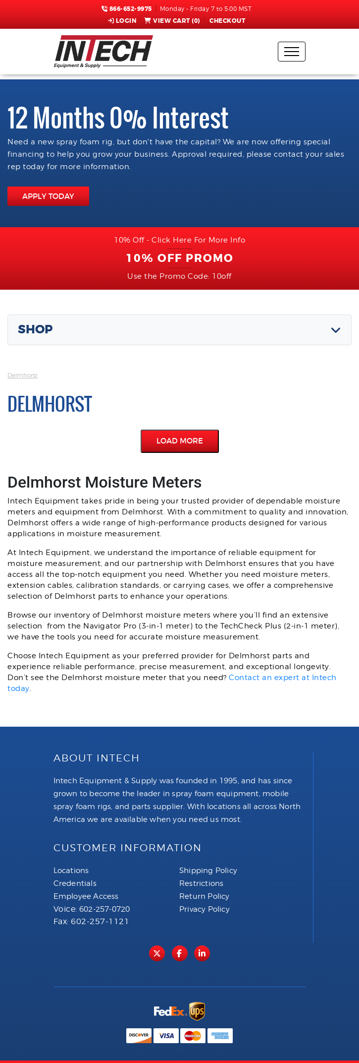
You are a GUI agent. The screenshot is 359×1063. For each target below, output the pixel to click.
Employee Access (86, 896)
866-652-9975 (127, 9)
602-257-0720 (104, 909)
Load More (179, 440)
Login (122, 21)
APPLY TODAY (48, 196)
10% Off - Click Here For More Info (179, 240)
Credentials (75, 883)
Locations (71, 870)
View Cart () (172, 21)
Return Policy (204, 896)
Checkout (227, 21)
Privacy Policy (204, 909)
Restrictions (201, 883)
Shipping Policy (208, 870)
